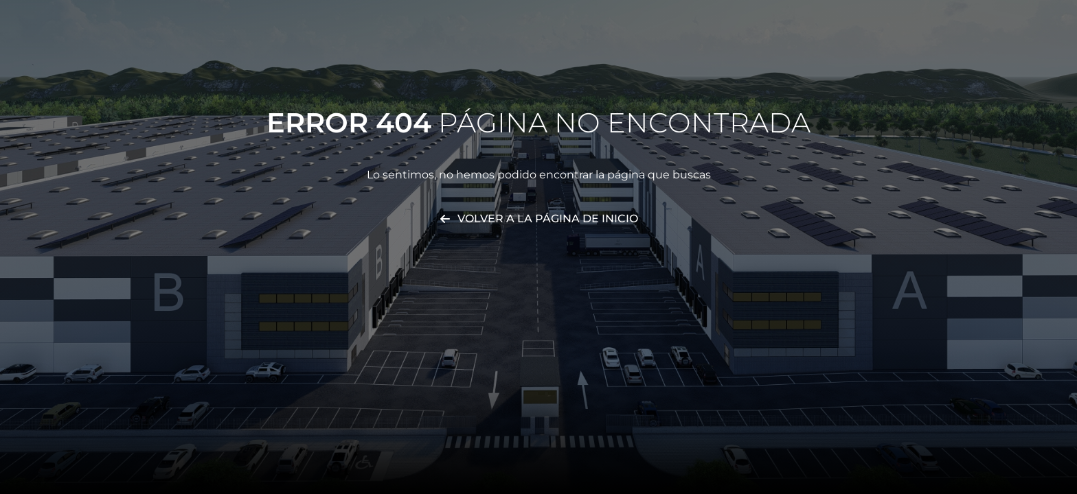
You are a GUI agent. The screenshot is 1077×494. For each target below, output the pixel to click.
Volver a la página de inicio (547, 218)
